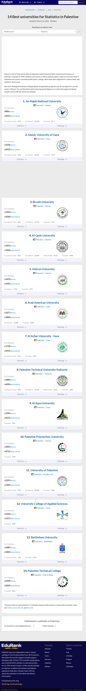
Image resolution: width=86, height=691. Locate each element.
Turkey (69, 649)
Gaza (15, 608)
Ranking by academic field (42, 27)
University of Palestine (42, 470)
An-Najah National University (42, 101)
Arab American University (42, 302)
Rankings (62, 126)
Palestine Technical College (42, 570)
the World (16, 116)
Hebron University (42, 269)
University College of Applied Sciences (42, 503)
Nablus (10, 608)
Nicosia (48, 659)
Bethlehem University (42, 537)
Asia (49, 10)
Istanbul (48, 663)
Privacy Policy (78, 690)
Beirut (47, 652)
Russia (68, 663)
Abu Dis (30, 608)
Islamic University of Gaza (42, 134)
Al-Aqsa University (42, 403)
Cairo (47, 656)
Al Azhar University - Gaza (42, 336)
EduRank (53, 21)
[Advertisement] (21, 55)
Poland (68, 659)
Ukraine (69, 656)
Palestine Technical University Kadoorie (42, 369)
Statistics (41, 10)
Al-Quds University (42, 235)
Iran (67, 652)
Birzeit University (42, 201)
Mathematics (30, 10)
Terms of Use (66, 690)
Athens (47, 666)
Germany (69, 666)
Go (79, 31)
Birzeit (20, 608)
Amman (48, 649)
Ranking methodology (12, 684)
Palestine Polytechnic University (42, 436)
